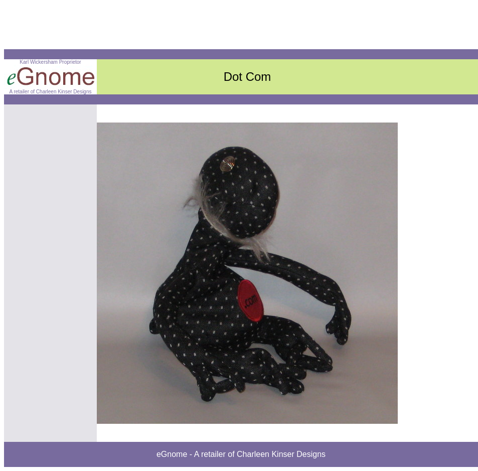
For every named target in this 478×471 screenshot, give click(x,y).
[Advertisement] (186, 26)
